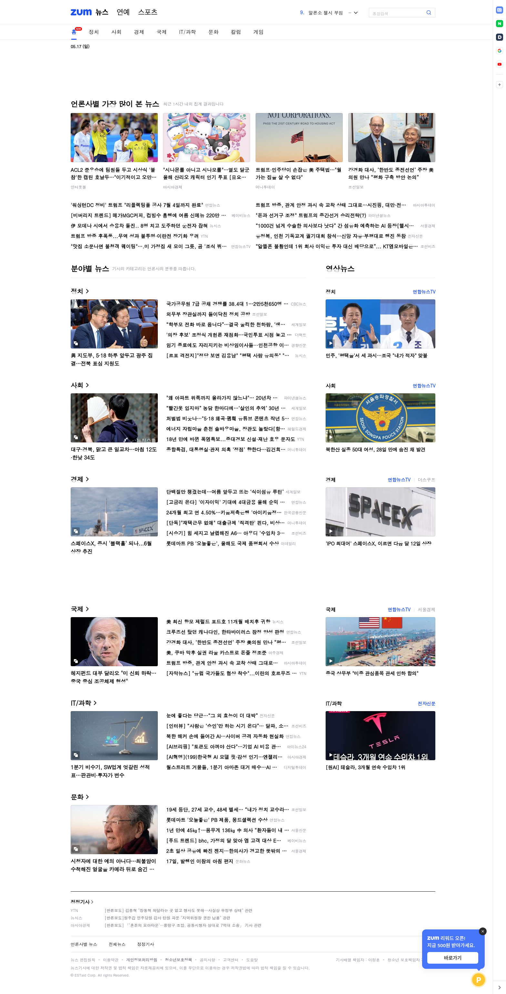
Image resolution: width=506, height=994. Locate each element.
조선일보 (356, 187)
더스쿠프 (426, 479)
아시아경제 (172, 187)
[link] (499, 10)
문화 (213, 32)
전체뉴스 (117, 944)
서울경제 (426, 609)
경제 (139, 32)
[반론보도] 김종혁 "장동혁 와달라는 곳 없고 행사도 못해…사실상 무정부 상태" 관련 (178, 910)
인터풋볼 (78, 187)
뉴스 (102, 12)
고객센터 (230, 959)
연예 (123, 12)
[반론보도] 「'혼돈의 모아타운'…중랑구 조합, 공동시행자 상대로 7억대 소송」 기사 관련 (183, 925)
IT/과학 (187, 32)
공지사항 (207, 959)
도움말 (252, 959)
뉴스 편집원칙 (83, 959)
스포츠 (147, 12)
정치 (94, 32)
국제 (162, 32)
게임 (258, 32)
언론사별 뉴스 (84, 944)
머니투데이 (265, 187)
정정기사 (80, 901)
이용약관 (110, 959)
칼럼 (236, 32)
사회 (116, 32)
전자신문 (426, 703)
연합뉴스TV (424, 291)
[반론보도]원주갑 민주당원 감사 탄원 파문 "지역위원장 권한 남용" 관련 (167, 917)
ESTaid (80, 975)
